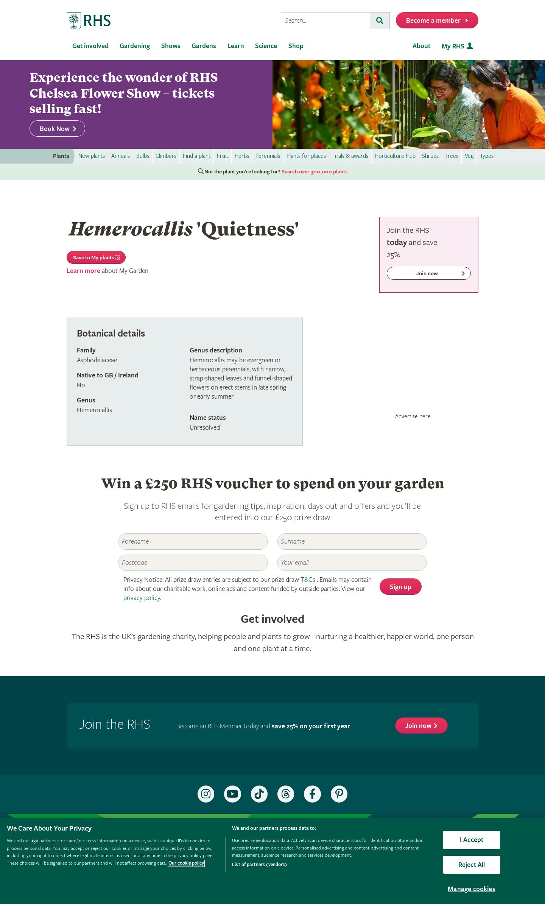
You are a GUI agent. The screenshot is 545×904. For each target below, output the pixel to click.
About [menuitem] (421, 46)
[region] (272, 861)
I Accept (471, 840)
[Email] (352, 563)
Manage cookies (471, 889)
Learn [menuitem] (235, 46)
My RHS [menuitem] (453, 46)
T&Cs (308, 580)
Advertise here (413, 416)
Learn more (83, 271)
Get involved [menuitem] (90, 46)
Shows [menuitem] (171, 46)
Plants (61, 156)
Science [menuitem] (266, 46)
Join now (418, 726)
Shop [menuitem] (296, 46)
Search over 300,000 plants (314, 171)
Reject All (471, 865)
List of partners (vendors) (259, 865)
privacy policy (141, 598)
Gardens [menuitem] (204, 46)
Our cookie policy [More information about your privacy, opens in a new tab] (186, 863)
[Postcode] (193, 563)
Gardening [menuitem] (135, 46)
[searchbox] (325, 20)
